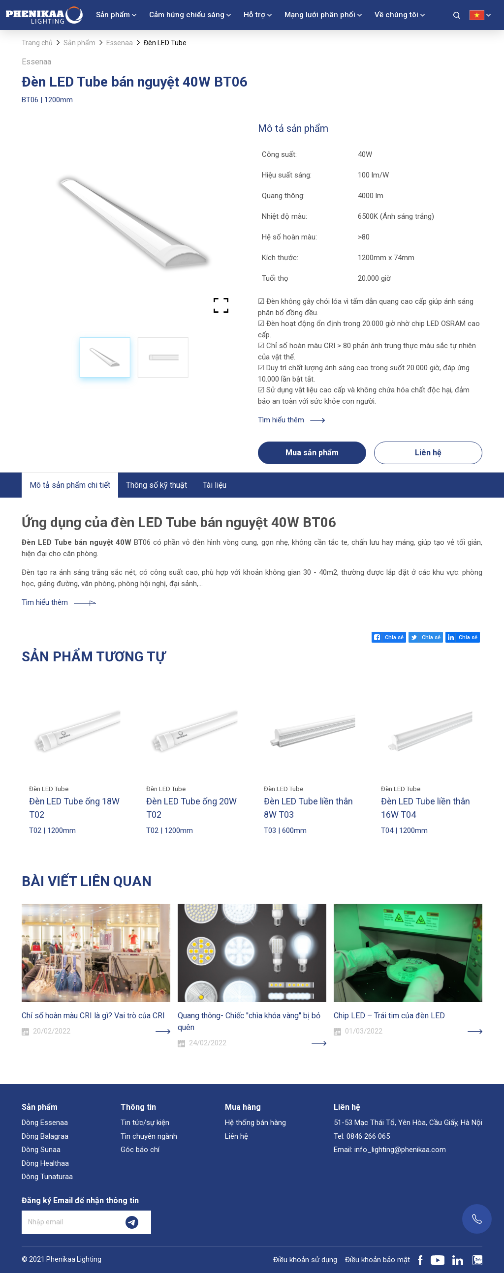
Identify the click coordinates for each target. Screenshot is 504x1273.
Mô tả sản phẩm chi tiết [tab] (70, 485)
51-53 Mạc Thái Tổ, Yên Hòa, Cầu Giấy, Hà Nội (408, 1122)
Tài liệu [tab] (214, 485)
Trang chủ (37, 43)
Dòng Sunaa (41, 1149)
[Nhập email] (67, 1222)
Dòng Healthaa (45, 1163)
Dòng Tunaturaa (47, 1176)
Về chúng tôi (396, 14)
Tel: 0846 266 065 (362, 1136)
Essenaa (119, 43)
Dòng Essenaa (45, 1122)
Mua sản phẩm (312, 452)
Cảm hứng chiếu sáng (186, 14)
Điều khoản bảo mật (377, 1259)
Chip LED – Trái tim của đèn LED (389, 1015)
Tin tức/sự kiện (145, 1122)
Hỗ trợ (254, 14)
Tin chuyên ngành (149, 1136)
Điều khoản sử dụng (305, 1259)
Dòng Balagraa (45, 1136)
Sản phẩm (113, 14)
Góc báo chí (140, 1149)
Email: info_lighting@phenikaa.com (390, 1149)
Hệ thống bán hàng (255, 1122)
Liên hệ (428, 452)
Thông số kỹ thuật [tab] (156, 485)
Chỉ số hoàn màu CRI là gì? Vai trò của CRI (93, 1015)
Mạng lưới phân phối (319, 14)
